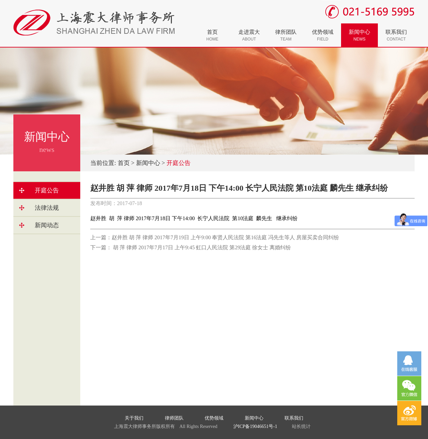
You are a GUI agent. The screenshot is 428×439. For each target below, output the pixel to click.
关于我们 (134, 418)
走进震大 (249, 35)
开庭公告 (47, 190)
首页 (212, 35)
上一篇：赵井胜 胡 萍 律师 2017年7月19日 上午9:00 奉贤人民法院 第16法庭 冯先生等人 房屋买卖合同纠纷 (214, 237)
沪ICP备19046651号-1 (255, 426)
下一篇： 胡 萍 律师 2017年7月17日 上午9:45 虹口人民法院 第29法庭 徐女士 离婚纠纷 (190, 247)
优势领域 (322, 35)
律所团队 (286, 35)
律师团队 (174, 418)
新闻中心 (359, 35)
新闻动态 (47, 225)
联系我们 (396, 35)
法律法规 (47, 207)
